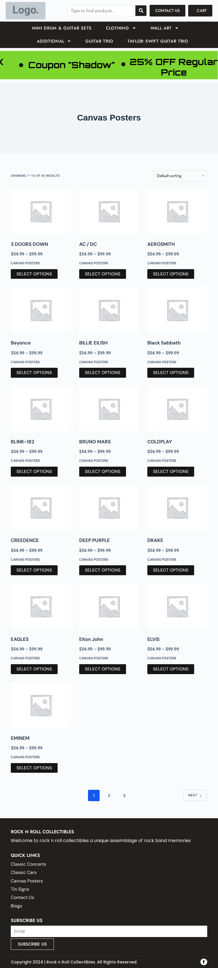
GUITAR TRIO (99, 41)
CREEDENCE (25, 540)
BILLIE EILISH (93, 343)
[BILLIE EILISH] (109, 309)
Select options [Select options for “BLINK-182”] (34, 471)
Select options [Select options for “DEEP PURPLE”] (102, 570)
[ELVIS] (177, 606)
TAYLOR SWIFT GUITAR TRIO (157, 41)
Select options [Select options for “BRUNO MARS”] (102, 471)
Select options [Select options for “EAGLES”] (34, 669)
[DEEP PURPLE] (109, 507)
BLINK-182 (22, 442)
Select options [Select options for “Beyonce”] (34, 372)
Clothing (121, 28)
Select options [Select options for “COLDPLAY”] (170, 471)
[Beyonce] (40, 309)
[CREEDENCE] (40, 507)
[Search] (140, 10)
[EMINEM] (40, 705)
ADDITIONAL (54, 41)
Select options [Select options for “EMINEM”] (34, 768)
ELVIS (153, 639)
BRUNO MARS (95, 442)
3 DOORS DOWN (29, 244)
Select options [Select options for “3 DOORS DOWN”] (34, 274)
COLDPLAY (159, 442)
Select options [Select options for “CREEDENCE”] (34, 570)
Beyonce (21, 343)
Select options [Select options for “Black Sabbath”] (170, 372)
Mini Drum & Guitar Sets (62, 28)
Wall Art (164, 28)
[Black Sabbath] (177, 309)
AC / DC (88, 244)
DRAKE (155, 540)
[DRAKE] (177, 507)
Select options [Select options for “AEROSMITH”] (170, 274)
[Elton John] (109, 606)
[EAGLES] (40, 606)
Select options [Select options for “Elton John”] (102, 669)
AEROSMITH (161, 244)
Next (195, 795)
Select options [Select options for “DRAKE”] (170, 570)
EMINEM (20, 738)
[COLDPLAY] (177, 408)
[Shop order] (179, 176)
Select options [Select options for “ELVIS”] (170, 669)
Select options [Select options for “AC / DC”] (102, 274)
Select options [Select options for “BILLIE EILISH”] (102, 372)
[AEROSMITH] (177, 211)
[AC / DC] (109, 211)
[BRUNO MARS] (109, 408)
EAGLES (20, 639)
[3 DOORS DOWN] (40, 211)
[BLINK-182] (40, 408)
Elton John (91, 639)
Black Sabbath (164, 343)
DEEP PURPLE (94, 540)
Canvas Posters (25, 263)
